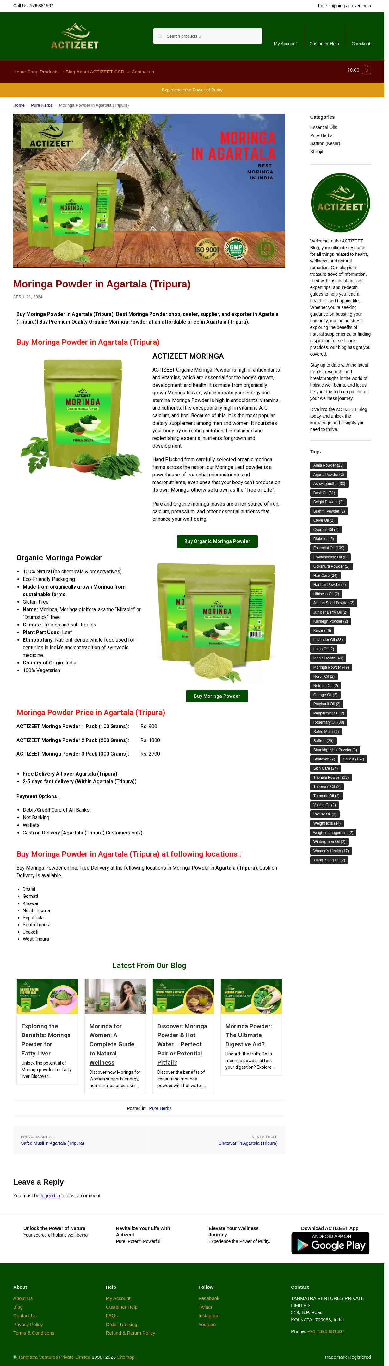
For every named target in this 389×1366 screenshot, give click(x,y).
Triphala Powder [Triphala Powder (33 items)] (331, 774)
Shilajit (316, 148)
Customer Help (324, 43)
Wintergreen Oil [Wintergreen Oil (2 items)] (329, 838)
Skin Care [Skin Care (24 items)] (325, 765)
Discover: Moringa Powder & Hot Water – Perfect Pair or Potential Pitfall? (182, 1040)
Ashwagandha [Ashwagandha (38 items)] (329, 480)
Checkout (361, 43)
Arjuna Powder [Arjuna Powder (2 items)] (328, 471)
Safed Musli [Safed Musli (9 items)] (326, 728)
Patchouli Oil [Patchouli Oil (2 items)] (326, 700)
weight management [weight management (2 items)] (333, 829)
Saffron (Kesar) (325, 139)
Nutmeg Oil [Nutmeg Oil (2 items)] (325, 682)
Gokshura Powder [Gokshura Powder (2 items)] (331, 563)
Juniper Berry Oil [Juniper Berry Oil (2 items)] (330, 609)
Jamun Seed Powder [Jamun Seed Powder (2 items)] (333, 599)
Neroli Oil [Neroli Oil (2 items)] (324, 673)
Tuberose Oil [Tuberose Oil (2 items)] (327, 783)
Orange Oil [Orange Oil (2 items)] (325, 691)
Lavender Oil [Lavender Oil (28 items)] (328, 636)
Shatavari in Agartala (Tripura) (248, 1139)
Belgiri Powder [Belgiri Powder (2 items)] (328, 498)
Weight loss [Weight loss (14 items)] (327, 820)
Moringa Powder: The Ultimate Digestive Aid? (248, 1031)
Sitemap (125, 1353)
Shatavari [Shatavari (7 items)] (324, 755)
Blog (18, 1303)
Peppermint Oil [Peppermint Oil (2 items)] (328, 710)
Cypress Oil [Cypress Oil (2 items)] (326, 526)
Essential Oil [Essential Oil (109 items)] (328, 544)
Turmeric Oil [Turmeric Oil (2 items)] (326, 792)
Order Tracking (121, 1320)
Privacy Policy (28, 1320)
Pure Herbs (41, 101)
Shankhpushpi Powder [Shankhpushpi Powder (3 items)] (335, 746)
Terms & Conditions (33, 1329)
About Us (23, 1294)
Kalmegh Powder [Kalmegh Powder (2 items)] (330, 618)
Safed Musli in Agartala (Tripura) (52, 1139)
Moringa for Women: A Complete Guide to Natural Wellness (112, 1040)
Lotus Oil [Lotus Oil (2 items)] (323, 645)
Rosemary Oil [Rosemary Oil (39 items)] (328, 719)
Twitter (206, 1303)
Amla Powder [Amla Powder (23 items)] (328, 462)
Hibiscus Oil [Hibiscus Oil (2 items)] (326, 590)
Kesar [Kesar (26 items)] (322, 627)
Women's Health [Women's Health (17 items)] (331, 847)
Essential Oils (323, 123)
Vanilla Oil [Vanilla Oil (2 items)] (324, 801)
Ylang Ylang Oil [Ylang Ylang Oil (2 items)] (329, 856)
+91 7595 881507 (325, 1328)
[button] (359, 69)
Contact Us (25, 1312)
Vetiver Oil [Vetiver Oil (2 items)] (325, 811)
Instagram (209, 1312)
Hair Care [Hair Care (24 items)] (325, 572)
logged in (50, 1192)
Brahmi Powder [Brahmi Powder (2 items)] (329, 508)
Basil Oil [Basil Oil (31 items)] (324, 489)
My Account (285, 43)
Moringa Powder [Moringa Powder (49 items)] (331, 664)
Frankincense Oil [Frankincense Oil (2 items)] (330, 553)
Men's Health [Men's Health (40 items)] (328, 654)
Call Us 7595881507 (33, 5)
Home (19, 101)
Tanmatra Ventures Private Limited (54, 1353)
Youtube (207, 1320)
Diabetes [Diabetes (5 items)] (323, 535)
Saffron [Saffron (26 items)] (323, 737)
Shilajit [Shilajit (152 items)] (353, 755)
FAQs (112, 1312)
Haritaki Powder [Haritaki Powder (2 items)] (329, 581)
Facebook (209, 1294)
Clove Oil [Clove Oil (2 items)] (324, 517)
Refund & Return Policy (130, 1329)
